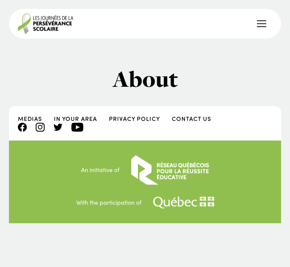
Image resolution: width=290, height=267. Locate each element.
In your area (75, 118)
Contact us (191, 118)
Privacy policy (134, 118)
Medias (30, 118)
